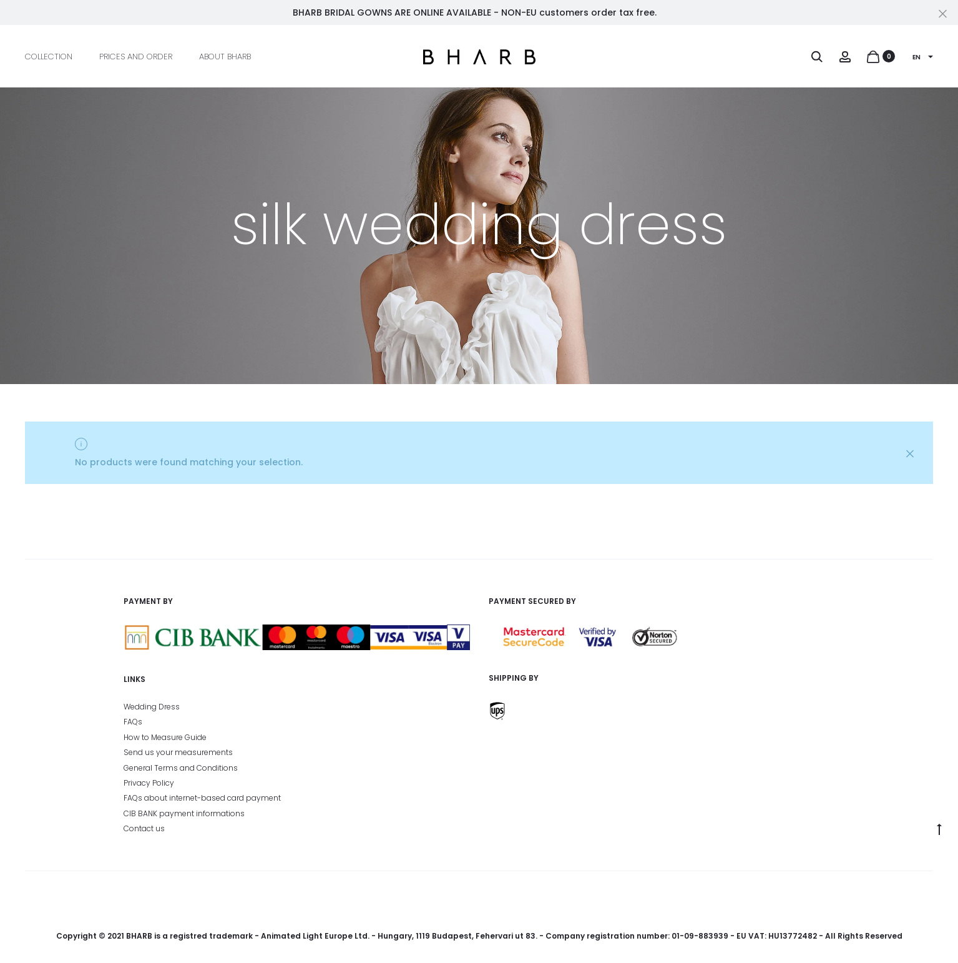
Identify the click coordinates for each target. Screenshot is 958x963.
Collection (48, 56)
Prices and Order (135, 56)
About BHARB (225, 56)
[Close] (942, 13)
